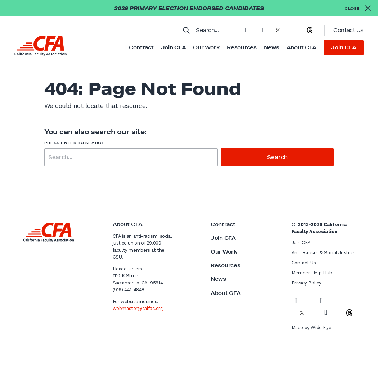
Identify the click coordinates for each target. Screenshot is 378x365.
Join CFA (173, 47)
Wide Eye (321, 327)
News (271, 47)
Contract (141, 47)
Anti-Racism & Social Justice (323, 252)
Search (277, 157)
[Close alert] (357, 8)
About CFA (301, 47)
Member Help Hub (312, 272)
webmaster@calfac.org (138, 308)
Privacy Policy (306, 283)
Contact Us (348, 30)
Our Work (206, 47)
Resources (241, 47)
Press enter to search (74, 143)
